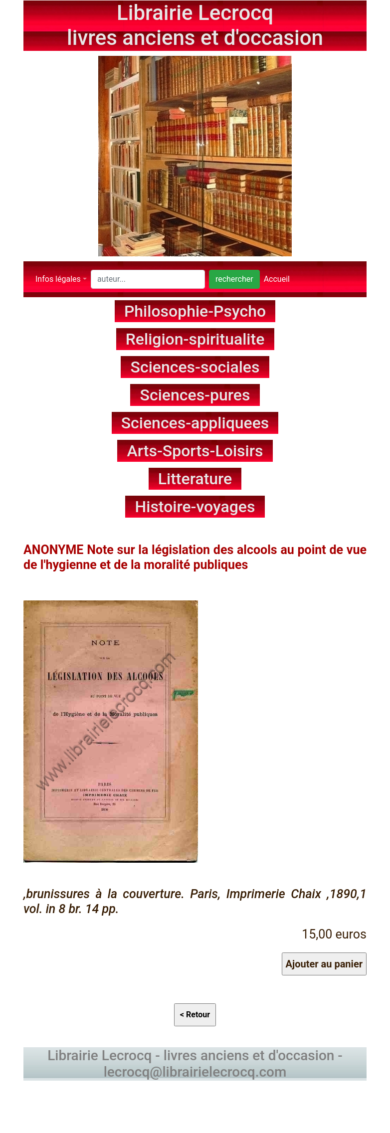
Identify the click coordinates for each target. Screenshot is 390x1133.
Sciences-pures (195, 394)
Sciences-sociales (195, 367)
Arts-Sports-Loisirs (195, 450)
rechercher (234, 279)
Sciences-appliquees (195, 422)
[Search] (148, 279)
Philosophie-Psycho (195, 311)
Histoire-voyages (195, 506)
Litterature (195, 478)
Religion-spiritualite (195, 339)
